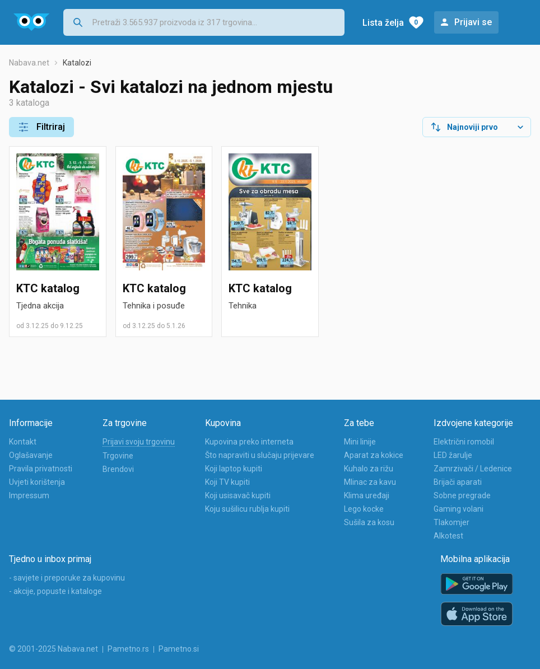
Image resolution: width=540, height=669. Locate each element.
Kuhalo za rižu (368, 468)
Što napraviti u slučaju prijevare (259, 455)
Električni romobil (464, 441)
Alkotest (448, 535)
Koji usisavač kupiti (238, 495)
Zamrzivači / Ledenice (473, 468)
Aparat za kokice (373, 455)
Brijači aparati (458, 482)
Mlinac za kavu (370, 482)
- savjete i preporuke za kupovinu (67, 577)
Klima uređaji (366, 495)
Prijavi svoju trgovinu (139, 441)
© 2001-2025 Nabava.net (53, 648)
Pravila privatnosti (40, 468)
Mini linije (360, 441)
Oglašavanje (31, 455)
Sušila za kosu (369, 522)
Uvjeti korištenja (37, 482)
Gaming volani (458, 508)
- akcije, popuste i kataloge (55, 591)
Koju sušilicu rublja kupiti (247, 508)
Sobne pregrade (462, 495)
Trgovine (118, 455)
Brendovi (118, 469)
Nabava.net (29, 62)
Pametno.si (179, 648)
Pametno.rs (128, 648)
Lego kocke (364, 508)
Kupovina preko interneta (249, 441)
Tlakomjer (451, 522)
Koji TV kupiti (227, 482)
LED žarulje (453, 455)
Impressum (29, 495)
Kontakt (22, 441)
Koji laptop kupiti (233, 468)
